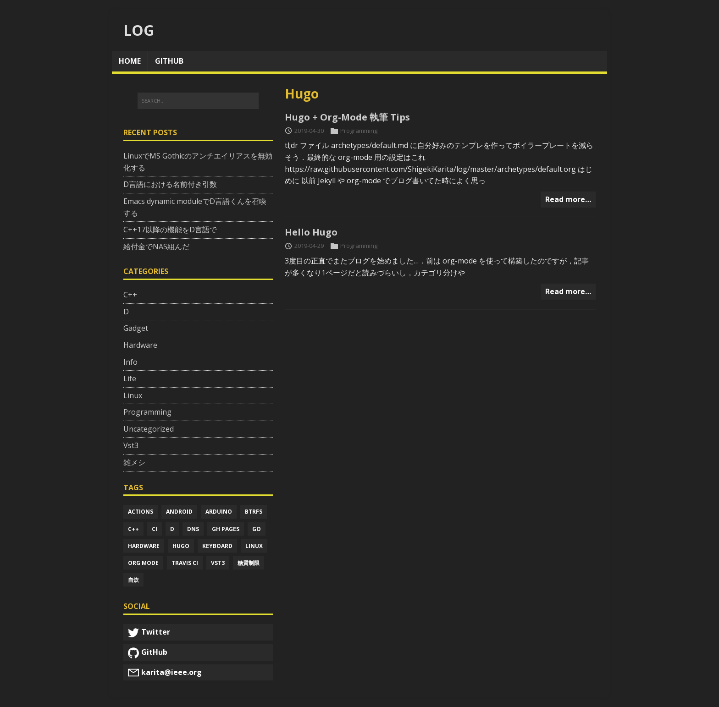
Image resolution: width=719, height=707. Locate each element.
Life (129, 378)
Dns (193, 529)
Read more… (568, 199)
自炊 (133, 580)
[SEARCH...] (198, 101)
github (169, 61)
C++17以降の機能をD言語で (170, 230)
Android (179, 511)
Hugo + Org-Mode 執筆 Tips (347, 117)
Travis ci (184, 563)
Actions (140, 511)
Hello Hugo (311, 232)
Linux (132, 395)
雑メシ (134, 462)
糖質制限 (249, 563)
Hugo (180, 546)
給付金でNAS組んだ (156, 246)
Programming (358, 130)
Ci (154, 529)
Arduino (218, 511)
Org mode (143, 563)
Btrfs (253, 511)
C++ (130, 295)
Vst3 (130, 445)
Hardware (140, 345)
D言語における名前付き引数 (170, 184)
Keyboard (217, 546)
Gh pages (225, 529)
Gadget (135, 328)
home (130, 61)
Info (130, 362)
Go (256, 529)
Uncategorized (148, 429)
